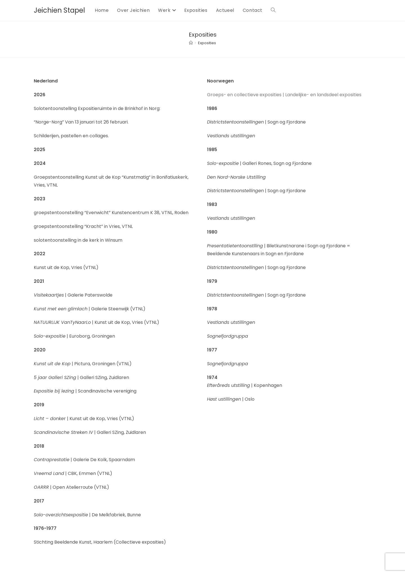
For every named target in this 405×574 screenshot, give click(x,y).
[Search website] (273, 10)
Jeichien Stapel (59, 10)
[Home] (191, 43)
